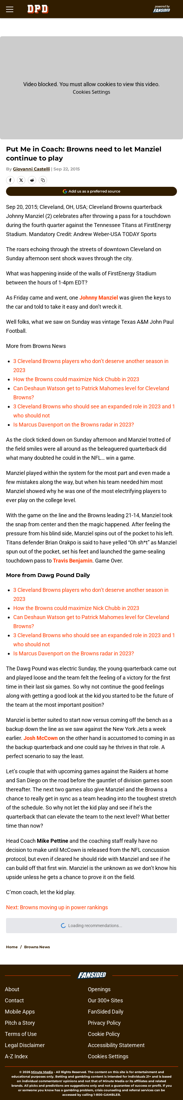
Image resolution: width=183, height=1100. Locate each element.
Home (12, 947)
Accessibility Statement (116, 1045)
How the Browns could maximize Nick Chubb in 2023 (76, 379)
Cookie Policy (104, 1034)
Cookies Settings (91, 92)
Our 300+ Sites (105, 1000)
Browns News (37, 947)
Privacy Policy (104, 1023)
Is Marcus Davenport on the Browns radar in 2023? (73, 424)
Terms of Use (21, 1034)
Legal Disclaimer (25, 1045)
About (12, 989)
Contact (14, 1000)
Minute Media (42, 1072)
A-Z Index (16, 1056)
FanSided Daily (106, 1011)
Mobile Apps (20, 1011)
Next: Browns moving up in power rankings (57, 907)
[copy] (43, 180)
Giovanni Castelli (31, 169)
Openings (99, 989)
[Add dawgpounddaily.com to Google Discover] (91, 191)
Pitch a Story (20, 1023)
